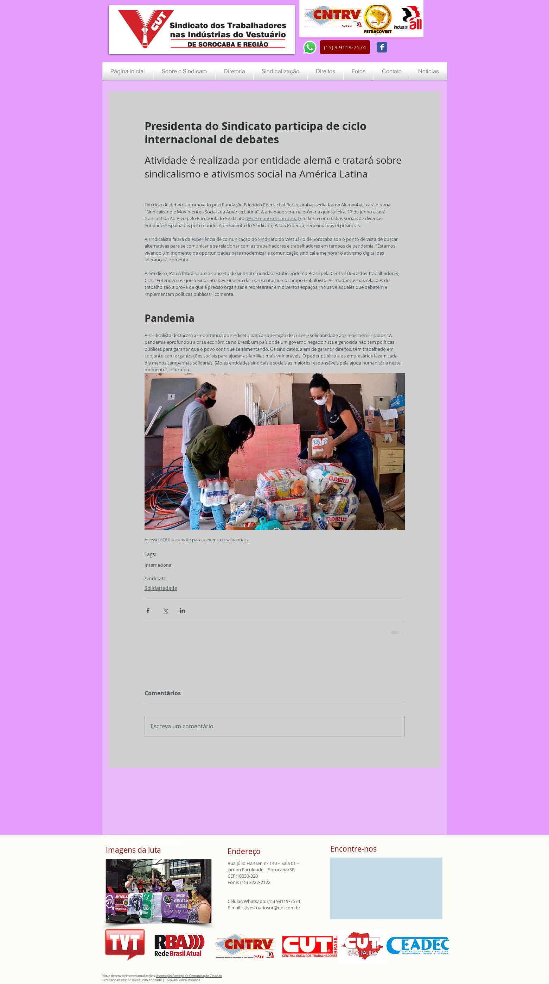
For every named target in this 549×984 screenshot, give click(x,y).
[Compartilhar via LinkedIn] (182, 610)
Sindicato (155, 578)
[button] (345, 47)
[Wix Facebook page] (382, 47)
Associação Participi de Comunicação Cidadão (189, 976)
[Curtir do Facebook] (407, 47)
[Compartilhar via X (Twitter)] (165, 610)
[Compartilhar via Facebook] (148, 610)
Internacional (158, 565)
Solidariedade (161, 588)
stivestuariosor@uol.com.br (271, 907)
